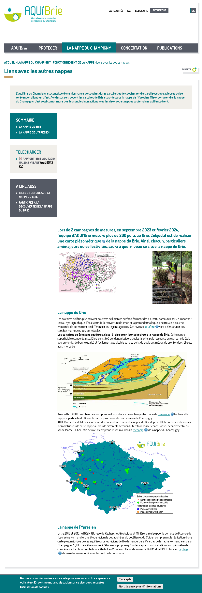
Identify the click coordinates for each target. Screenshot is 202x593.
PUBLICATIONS (169, 48)
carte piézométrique (85, 241)
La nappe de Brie (30, 127)
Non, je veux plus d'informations (140, 586)
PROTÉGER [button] (48, 48)
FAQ (129, 10)
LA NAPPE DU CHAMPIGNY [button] (89, 48)
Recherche (159, 10)
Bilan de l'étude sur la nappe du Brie (34, 195)
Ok (193, 10)
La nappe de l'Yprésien (34, 132)
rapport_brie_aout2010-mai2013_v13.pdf (37, 160)
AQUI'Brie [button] (19, 48)
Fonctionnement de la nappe (73, 62)
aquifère (152, 327)
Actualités (116, 10)
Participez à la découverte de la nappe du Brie (35, 206)
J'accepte (125, 579)
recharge (140, 430)
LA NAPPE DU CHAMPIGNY (34, 62)
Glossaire (141, 10)
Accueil (9, 62)
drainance (166, 414)
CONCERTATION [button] (134, 48)
